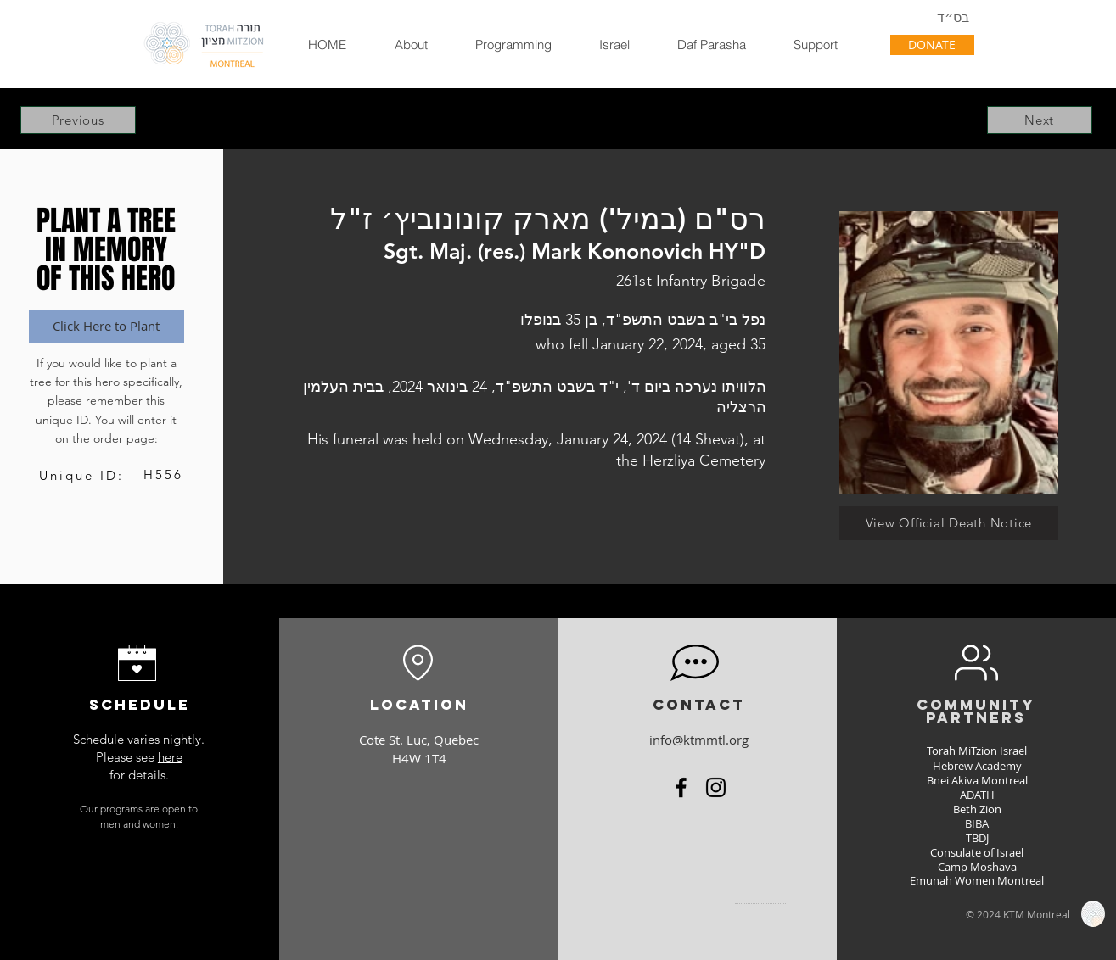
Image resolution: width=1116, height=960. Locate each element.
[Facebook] (681, 787)
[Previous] (78, 120)
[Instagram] (716, 787)
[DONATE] (932, 45)
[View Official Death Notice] (948, 523)
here (170, 757)
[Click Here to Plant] (106, 326)
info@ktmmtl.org (699, 739)
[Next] (1039, 120)
